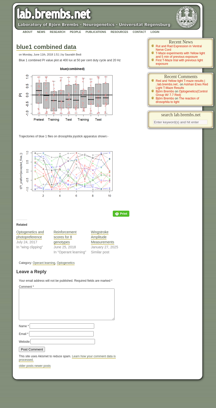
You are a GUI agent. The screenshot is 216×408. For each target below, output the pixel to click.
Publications (96, 31)
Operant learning (44, 263)
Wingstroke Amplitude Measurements (102, 237)
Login (154, 31)
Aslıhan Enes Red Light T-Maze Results (182, 86)
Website (24, 347)
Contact (139, 31)
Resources (119, 31)
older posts (26, 372)
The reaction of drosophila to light (177, 100)
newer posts (42, 372)
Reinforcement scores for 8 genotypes (65, 237)
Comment (26, 286)
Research (57, 31)
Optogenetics (66, 263)
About (27, 31)
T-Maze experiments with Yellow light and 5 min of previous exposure (180, 55)
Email (23, 340)
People (75, 31)
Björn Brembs (165, 91)
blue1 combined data (46, 46)
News (41, 31)
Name (24, 332)
